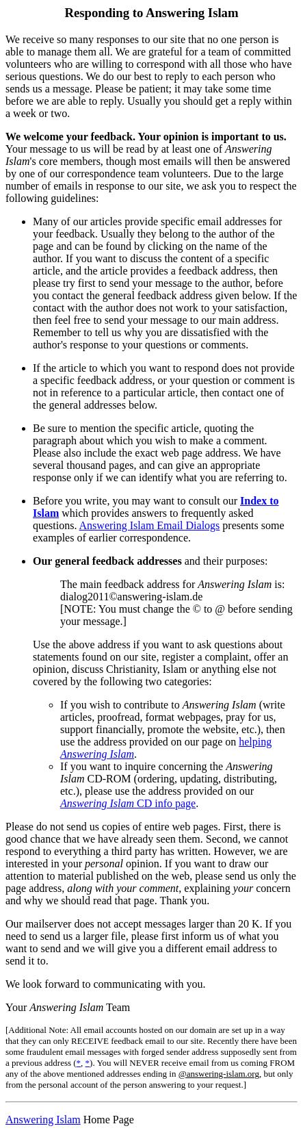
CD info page (128, 803)
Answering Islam (43, 1119)
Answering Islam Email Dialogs (149, 525)
